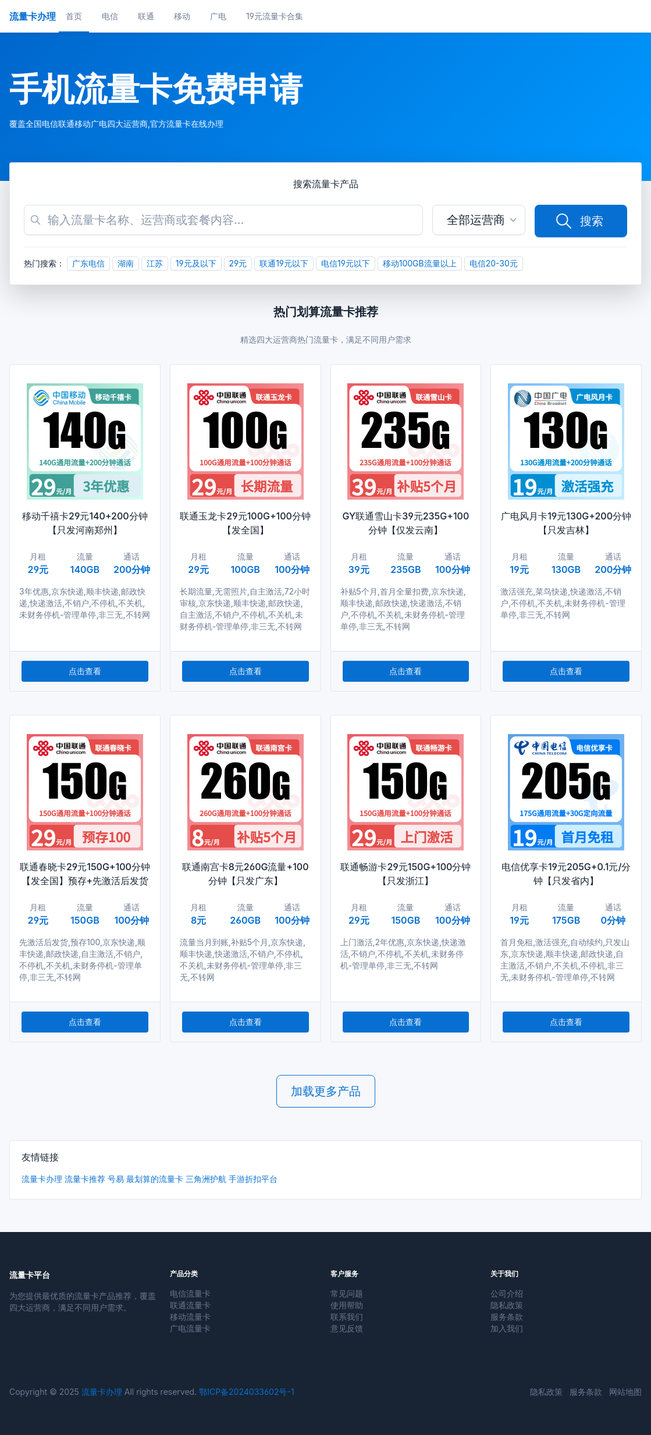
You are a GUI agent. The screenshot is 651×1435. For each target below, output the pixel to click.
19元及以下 (196, 263)
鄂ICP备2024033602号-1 (246, 1392)
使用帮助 (346, 1305)
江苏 (155, 263)
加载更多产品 (326, 1091)
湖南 (126, 263)
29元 (238, 263)
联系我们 (346, 1317)
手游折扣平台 (253, 1179)
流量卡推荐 (85, 1179)
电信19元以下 (345, 263)
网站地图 (625, 1392)
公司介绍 (506, 1293)
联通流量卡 (190, 1305)
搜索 (578, 221)
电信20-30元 (493, 263)
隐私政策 (506, 1305)
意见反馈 (346, 1328)
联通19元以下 (283, 263)
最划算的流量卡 (154, 1179)
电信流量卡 (190, 1293)
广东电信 (88, 263)
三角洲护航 (206, 1179)
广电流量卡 (190, 1328)
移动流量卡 (190, 1317)
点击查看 (85, 671)
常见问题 (346, 1293)
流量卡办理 (42, 1179)
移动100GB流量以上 (420, 263)
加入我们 (506, 1328)
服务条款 (506, 1317)
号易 (116, 1179)
